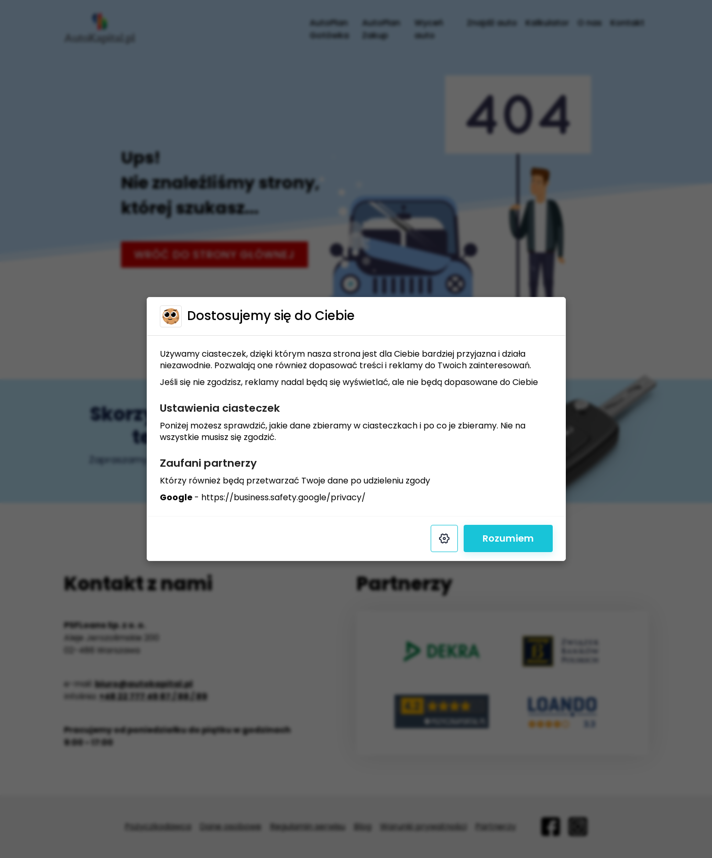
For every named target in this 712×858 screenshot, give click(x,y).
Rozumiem (508, 538)
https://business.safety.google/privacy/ (283, 497)
